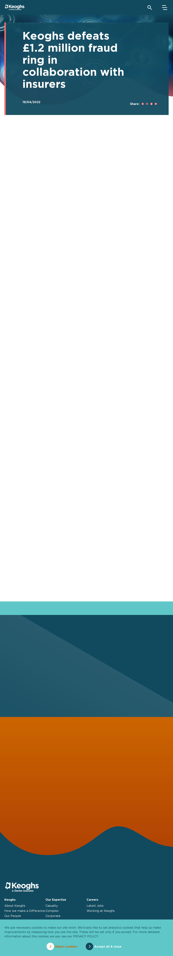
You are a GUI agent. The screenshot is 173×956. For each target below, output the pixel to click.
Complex (52, 911)
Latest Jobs (95, 906)
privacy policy (85, 937)
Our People (12, 916)
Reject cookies (63, 946)
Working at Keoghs (101, 911)
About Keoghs (14, 906)
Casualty (51, 906)
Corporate (52, 916)
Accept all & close (110, 946)
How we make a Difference (24, 911)
